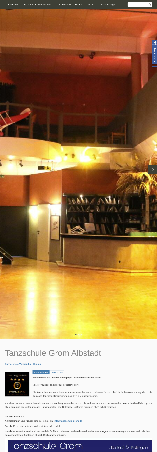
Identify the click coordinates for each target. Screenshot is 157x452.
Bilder (91, 4)
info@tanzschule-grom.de (68, 421)
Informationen (41, 372)
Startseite (13, 4)
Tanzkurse (62, 4)
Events (78, 4)
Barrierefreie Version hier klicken (23, 364)
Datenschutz (56, 372)
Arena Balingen (108, 4)
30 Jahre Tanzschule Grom (37, 4)
